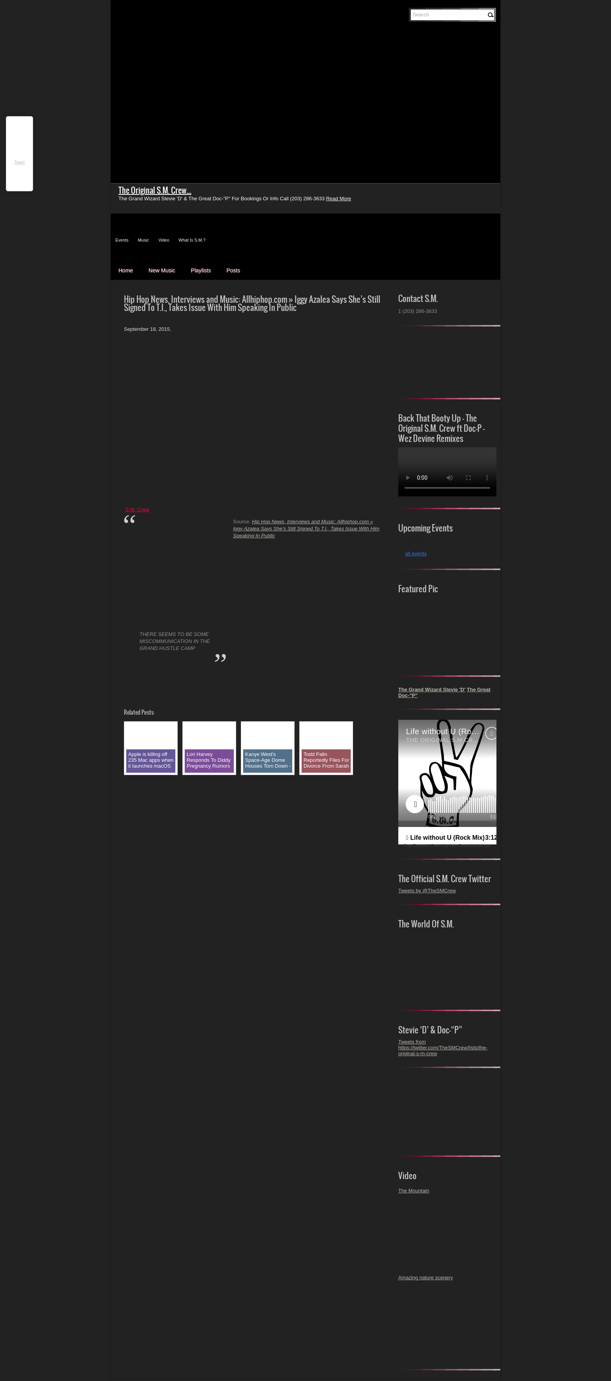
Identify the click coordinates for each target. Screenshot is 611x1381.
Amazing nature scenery (425, 1277)
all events (416, 553)
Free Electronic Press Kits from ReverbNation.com (447, 846)
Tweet (19, 162)
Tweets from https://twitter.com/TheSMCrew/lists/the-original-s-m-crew (442, 1047)
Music (143, 240)
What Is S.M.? (191, 240)
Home (125, 270)
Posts (233, 270)
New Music (161, 270)
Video (163, 240)
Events (122, 240)
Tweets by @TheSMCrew (427, 891)
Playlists (201, 270)
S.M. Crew (137, 509)
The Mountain (413, 1191)
